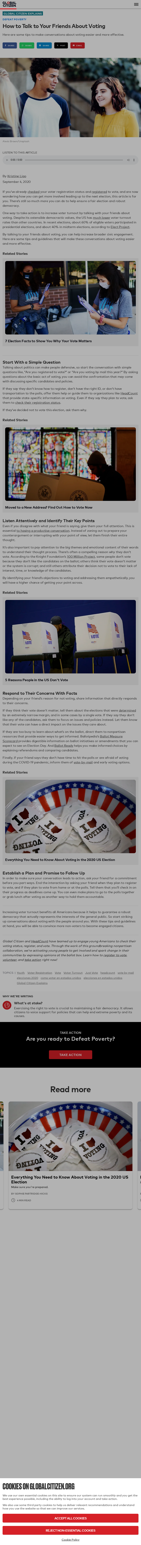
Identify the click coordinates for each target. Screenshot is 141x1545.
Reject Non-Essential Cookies (70, 1530)
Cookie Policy (71, 1539)
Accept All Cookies (70, 1518)
